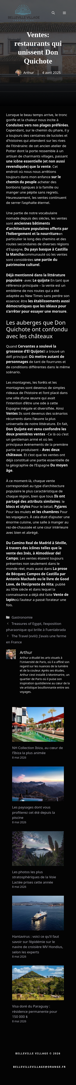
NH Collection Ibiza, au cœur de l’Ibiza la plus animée (37, 750)
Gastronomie (22, 617)
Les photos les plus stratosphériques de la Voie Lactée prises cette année (34, 877)
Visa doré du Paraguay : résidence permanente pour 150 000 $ (34, 1011)
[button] (53, 13)
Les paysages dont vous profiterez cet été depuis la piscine (33, 812)
